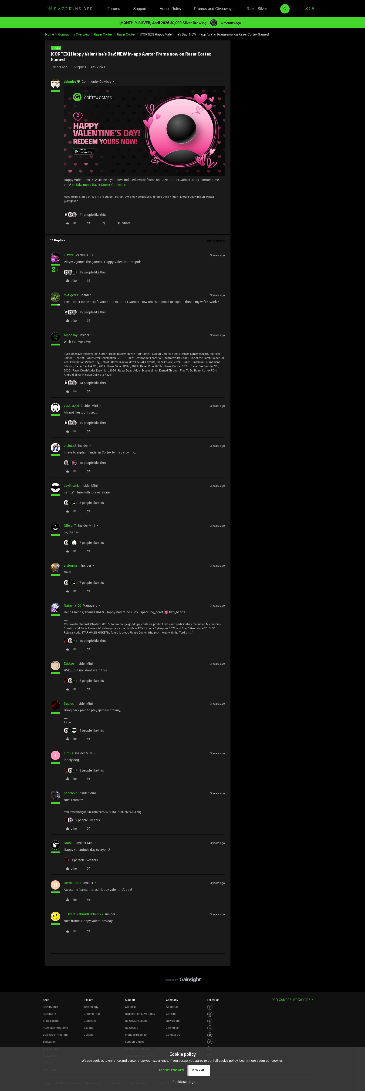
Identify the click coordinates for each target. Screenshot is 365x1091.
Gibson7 (70, 525)
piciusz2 (70, 445)
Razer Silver (257, 9)
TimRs (68, 753)
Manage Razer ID (136, 1034)
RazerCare (131, 1027)
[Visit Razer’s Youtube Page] (210, 1035)
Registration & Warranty (140, 1013)
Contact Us (173, 1034)
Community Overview (73, 34)
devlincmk (71, 485)
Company (172, 1000)
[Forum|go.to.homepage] (69, 8)
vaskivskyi (71, 405)
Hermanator (72, 883)
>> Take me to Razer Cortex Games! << (99, 184)
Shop (46, 1000)
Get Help (130, 1007)
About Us (172, 1007)
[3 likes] (84, 770)
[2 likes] (82, 820)
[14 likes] (85, 382)
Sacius (69, 703)
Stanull (69, 843)
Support (139, 9)
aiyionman (71, 565)
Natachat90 (72, 605)
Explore (88, 1000)
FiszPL (69, 255)
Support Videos (134, 1041)
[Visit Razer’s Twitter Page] (210, 1028)
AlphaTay (71, 335)
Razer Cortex (103, 34)
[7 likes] (84, 542)
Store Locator (51, 1020)
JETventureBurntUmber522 (83, 914)
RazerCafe (49, 1013)
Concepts (90, 1020)
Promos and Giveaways (213, 9)
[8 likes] (84, 502)
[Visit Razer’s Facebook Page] (210, 1007)
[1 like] (81, 860)
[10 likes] (85, 462)
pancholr (70, 793)
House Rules (170, 9)
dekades (70, 81)
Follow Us (213, 1000)
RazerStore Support (137, 1020)
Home (49, 34)
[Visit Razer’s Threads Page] (210, 1021)
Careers (171, 1013)
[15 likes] (85, 272)
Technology (91, 1007)
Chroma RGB (92, 1013)
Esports (88, 1027)
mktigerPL (71, 295)
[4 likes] (84, 730)
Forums (113, 9)
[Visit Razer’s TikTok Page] (210, 1042)
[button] (309, 8)
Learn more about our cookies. (261, 1060)
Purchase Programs (55, 1027)
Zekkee (69, 663)
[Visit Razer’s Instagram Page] (210, 1014)
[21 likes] (85, 214)
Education (49, 1041)
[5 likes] (84, 680)
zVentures (172, 1027)
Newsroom (172, 1020)
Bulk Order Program (55, 1034)
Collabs (88, 1034)
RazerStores (50, 1007)
